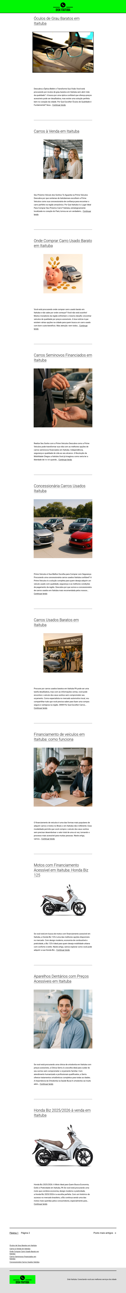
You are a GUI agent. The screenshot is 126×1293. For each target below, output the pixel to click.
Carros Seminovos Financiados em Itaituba (23, 1258)
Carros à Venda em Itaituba (56, 131)
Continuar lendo (59, 105)
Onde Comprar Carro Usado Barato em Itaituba (24, 1253)
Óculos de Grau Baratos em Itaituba (23, 1245)
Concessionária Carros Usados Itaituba (24, 1262)
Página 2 (25, 1233)
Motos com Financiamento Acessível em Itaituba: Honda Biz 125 (61, 870)
